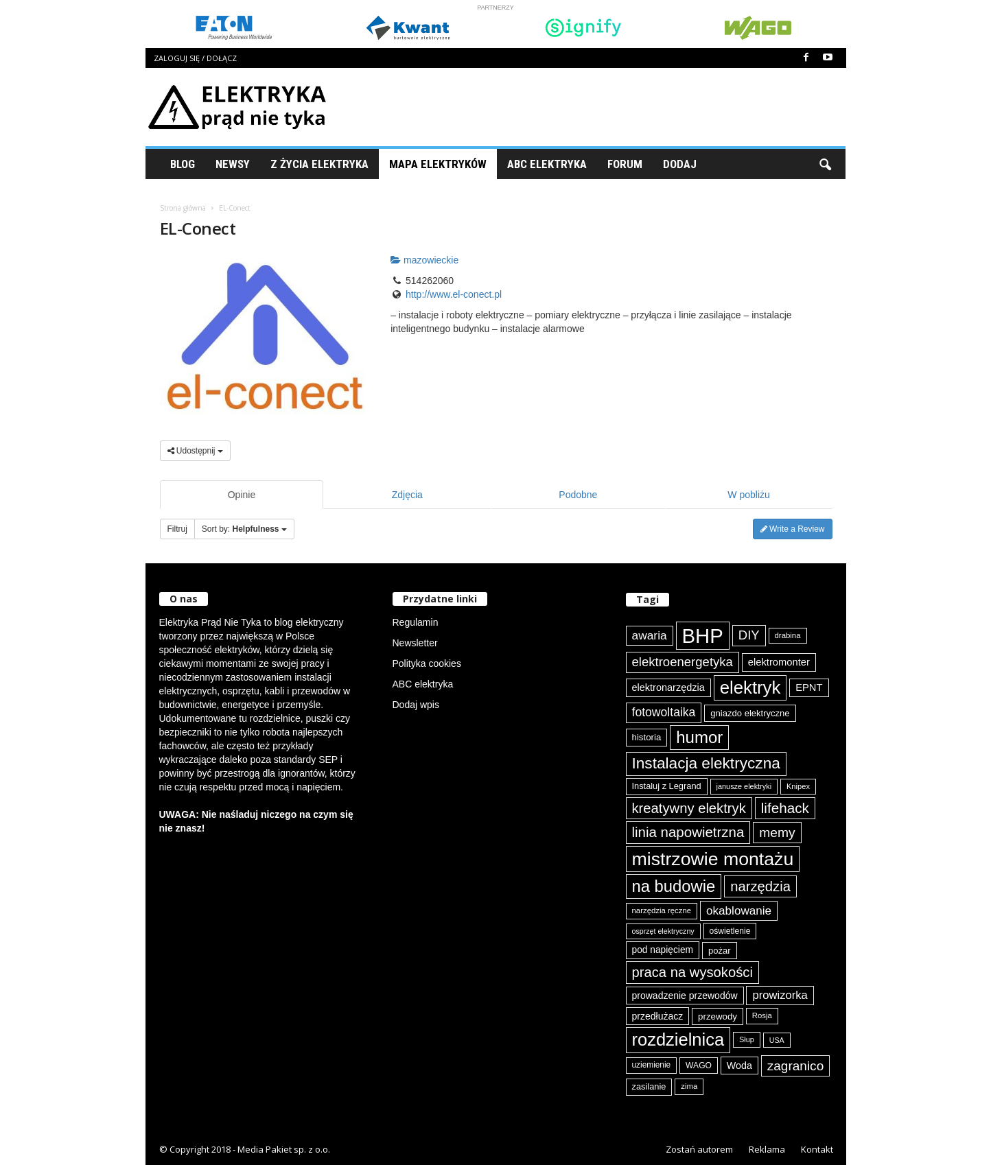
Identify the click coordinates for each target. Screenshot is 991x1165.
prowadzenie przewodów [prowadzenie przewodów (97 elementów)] (685, 995)
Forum (624, 164)
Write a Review (792, 529)
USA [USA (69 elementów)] (776, 1040)
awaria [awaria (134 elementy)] (649, 635)
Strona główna (183, 208)
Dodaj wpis (416, 704)
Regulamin (416, 622)
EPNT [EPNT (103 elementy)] (808, 687)
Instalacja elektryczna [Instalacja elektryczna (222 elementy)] (706, 763)
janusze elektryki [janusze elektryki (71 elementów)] (744, 786)
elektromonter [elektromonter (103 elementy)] (779, 662)
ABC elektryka (423, 684)
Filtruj (177, 529)
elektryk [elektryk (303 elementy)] (750, 687)
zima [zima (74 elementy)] (689, 1086)
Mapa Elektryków (438, 164)
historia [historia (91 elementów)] (647, 737)
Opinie (241, 494)
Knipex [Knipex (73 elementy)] (798, 786)
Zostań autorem (699, 1149)
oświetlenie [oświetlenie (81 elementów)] (730, 931)
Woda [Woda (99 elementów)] (739, 1065)
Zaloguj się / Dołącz (195, 58)
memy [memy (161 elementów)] (777, 832)
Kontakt (817, 1149)
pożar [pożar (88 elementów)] (719, 950)
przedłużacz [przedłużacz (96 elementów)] (658, 1016)
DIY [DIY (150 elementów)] (749, 635)
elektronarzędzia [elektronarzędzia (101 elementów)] (668, 687)
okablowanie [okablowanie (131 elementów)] (738, 910)
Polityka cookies (427, 663)
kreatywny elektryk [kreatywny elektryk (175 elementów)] (689, 808)
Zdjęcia (407, 494)
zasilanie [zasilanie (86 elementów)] (649, 1086)
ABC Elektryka (547, 164)
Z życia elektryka (319, 164)
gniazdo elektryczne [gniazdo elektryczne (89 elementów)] (749, 713)
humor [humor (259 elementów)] (699, 737)
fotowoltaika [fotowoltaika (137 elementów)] (664, 712)
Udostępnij (195, 451)
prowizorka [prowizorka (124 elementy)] (779, 995)
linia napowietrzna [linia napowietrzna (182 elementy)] (688, 832)
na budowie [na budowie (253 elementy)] (674, 886)
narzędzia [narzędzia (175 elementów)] (760, 886)
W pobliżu (748, 494)
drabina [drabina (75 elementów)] (788, 635)
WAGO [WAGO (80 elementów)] (699, 1065)
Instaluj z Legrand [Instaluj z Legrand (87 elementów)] (666, 786)
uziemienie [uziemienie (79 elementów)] (651, 1065)
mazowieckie (424, 260)
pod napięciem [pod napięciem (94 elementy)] (663, 950)
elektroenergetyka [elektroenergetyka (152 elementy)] (682, 662)
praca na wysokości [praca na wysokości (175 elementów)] (692, 972)
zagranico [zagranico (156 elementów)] (795, 1066)
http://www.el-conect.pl (454, 294)
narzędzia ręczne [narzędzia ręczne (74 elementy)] (662, 910)
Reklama (767, 1149)
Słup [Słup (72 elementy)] (746, 1039)
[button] (825, 164)
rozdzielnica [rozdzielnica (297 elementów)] (678, 1039)
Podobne (578, 494)
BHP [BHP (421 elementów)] (702, 635)
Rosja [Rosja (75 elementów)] (762, 1015)
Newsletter (415, 642)
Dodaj (680, 164)
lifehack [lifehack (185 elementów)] (785, 808)
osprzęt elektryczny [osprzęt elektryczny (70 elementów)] (663, 931)
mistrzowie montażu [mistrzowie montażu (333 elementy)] (713, 859)
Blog (182, 164)
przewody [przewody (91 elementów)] (717, 1016)
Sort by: (244, 529)
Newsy (232, 164)
